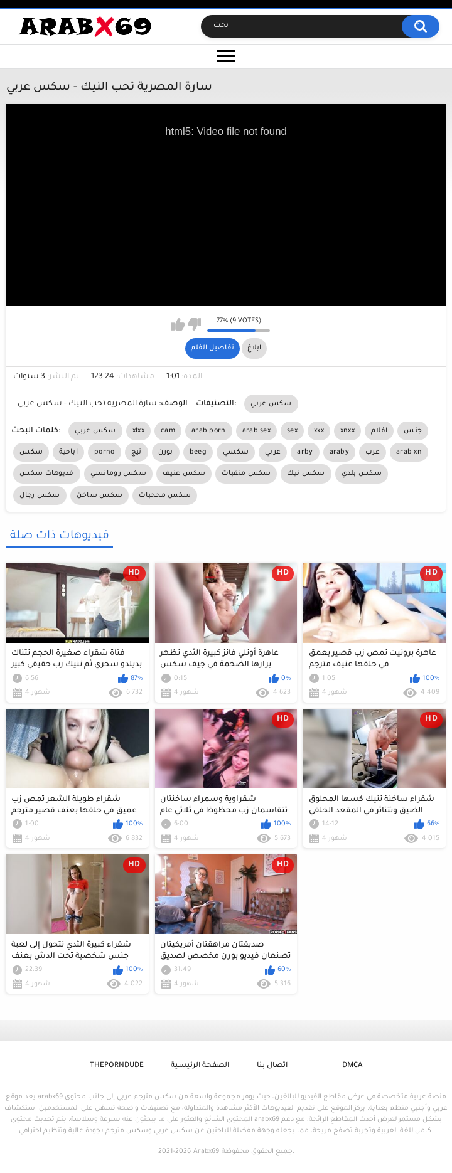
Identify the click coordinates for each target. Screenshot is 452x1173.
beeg (198, 452)
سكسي (236, 452)
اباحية (68, 452)
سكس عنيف (184, 473)
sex (292, 431)
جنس (413, 431)
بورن (165, 452)
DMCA (352, 1066)
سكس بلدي (362, 473)
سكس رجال (39, 495)
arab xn (409, 452)
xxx (319, 431)
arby (305, 452)
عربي (273, 452)
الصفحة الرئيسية (200, 1066)
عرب (372, 452)
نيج (136, 452)
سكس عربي (270, 404)
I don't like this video (194, 324)
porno (104, 452)
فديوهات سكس (46, 473)
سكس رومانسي (118, 473)
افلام (379, 431)
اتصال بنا (272, 1066)
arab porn (208, 431)
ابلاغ (254, 348)
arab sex (256, 431)
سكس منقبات (246, 473)
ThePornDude (117, 1066)
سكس (31, 452)
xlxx (138, 431)
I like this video (178, 324)
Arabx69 (206, 1151)
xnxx (347, 431)
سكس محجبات (165, 495)
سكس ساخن (99, 495)
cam (168, 431)
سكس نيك (306, 473)
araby (340, 452)
